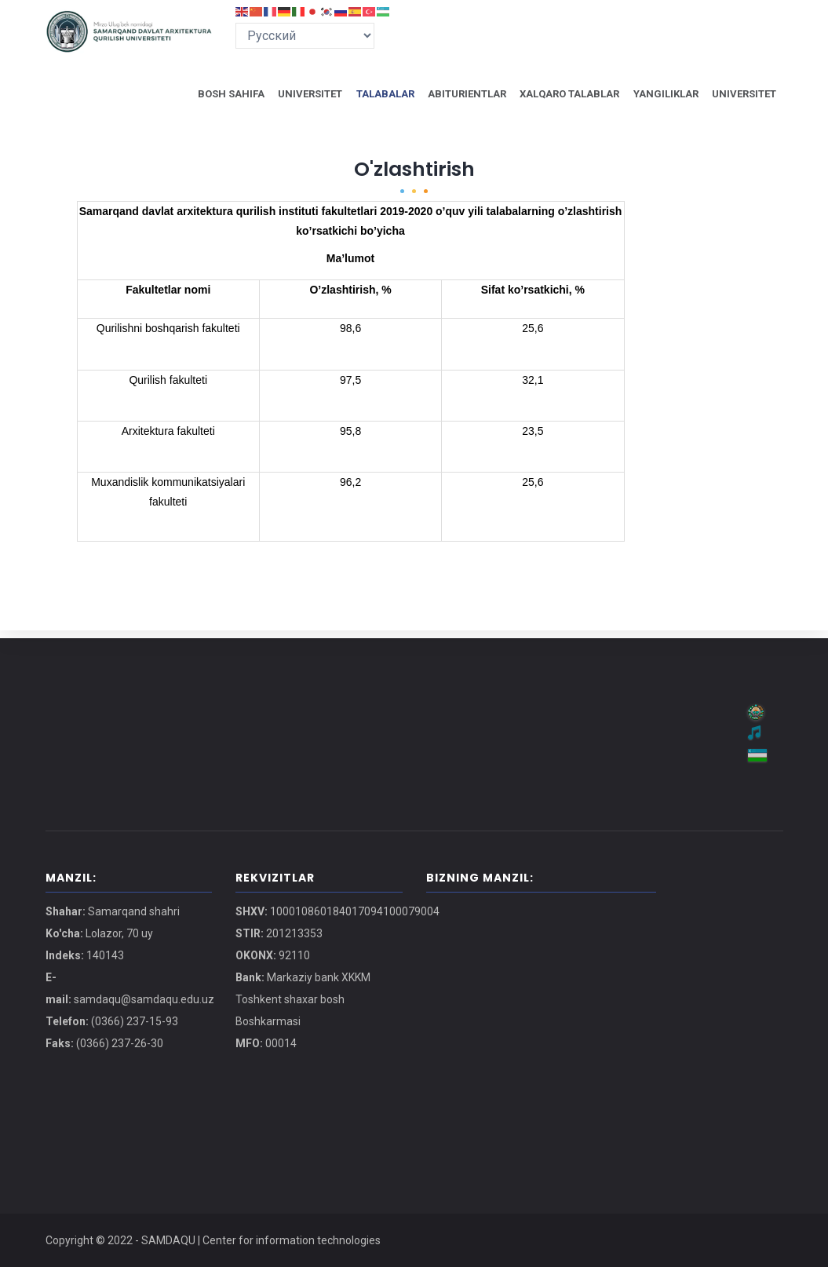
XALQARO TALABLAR (561, 97)
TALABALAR (369, 97)
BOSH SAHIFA (209, 97)
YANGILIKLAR (661, 97)
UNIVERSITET (291, 97)
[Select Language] (304, 36)
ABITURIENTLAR (455, 97)
